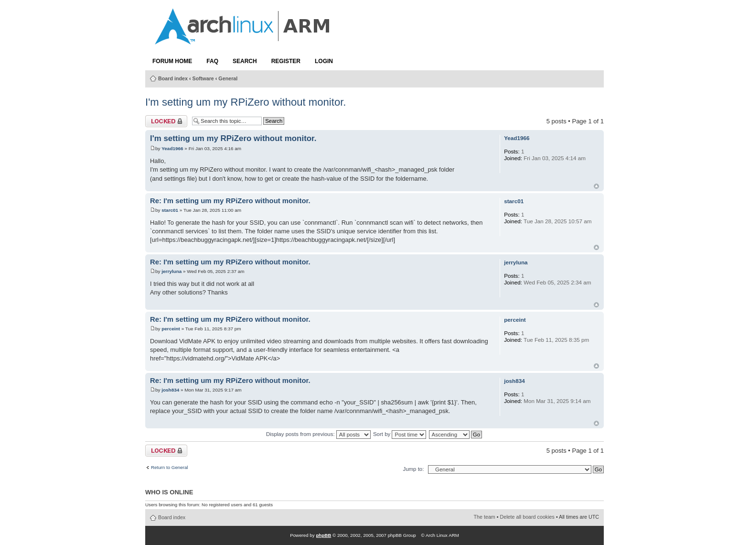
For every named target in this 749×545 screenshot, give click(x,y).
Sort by (399, 434)
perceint (170, 328)
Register (285, 61)
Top (596, 186)
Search (245, 61)
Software (203, 78)
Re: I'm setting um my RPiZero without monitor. (230, 201)
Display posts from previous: (318, 434)
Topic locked (166, 121)
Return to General (169, 467)
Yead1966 (172, 148)
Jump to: (413, 469)
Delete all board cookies (527, 517)
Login (324, 61)
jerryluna (171, 271)
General (227, 78)
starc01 (169, 210)
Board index (173, 78)
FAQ (212, 61)
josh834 (170, 389)
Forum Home (172, 61)
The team (484, 517)
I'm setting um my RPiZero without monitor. (245, 102)
